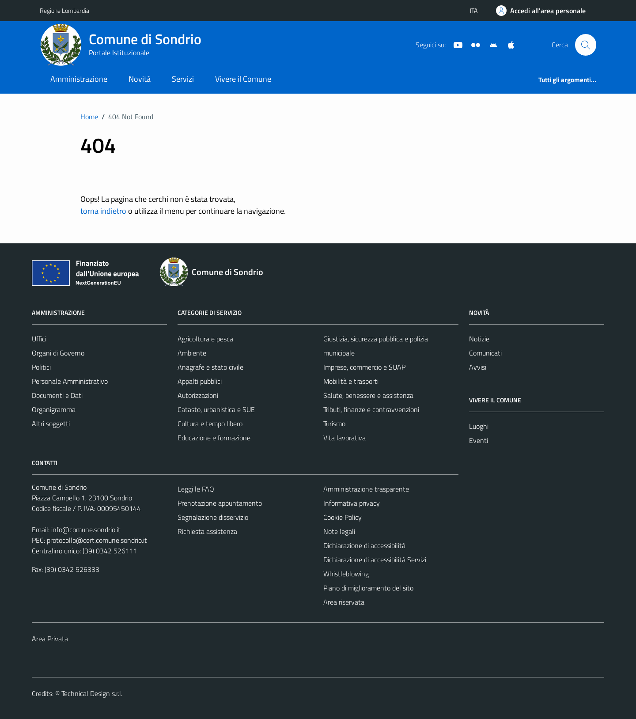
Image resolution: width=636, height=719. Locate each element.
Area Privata (50, 638)
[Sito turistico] (472, 44)
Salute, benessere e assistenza (368, 395)
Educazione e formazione (214, 437)
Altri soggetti (51, 423)
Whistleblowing (346, 573)
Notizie (479, 338)
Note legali (339, 531)
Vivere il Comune (243, 79)
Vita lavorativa (344, 437)
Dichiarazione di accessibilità (364, 545)
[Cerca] (585, 44)
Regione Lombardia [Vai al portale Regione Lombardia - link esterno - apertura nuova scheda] (64, 10)
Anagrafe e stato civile (210, 367)
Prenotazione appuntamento (220, 503)
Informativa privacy (351, 503)
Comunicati (485, 353)
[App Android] (490, 44)
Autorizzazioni (198, 395)
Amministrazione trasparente (366, 489)
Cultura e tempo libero (210, 423)
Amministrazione (78, 79)
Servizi (183, 79)
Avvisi (477, 367)
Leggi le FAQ (196, 489)
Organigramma (54, 409)
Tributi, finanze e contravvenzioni (371, 409)
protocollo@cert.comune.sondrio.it (97, 540)
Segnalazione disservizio (213, 517)
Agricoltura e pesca (205, 338)
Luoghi (478, 426)
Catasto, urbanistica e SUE (216, 409)
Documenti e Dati (57, 395)
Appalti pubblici (200, 381)
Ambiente (192, 353)
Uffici (39, 338)
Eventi (478, 440)
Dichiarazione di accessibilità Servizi (374, 559)
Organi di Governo (58, 353)
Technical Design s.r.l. (91, 693)
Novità (140, 79)
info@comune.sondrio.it (86, 529)
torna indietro (103, 211)
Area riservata (343, 602)
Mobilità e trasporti (351, 381)
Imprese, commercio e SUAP (364, 367)
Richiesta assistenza (207, 531)
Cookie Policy (342, 517)
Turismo (334, 423)
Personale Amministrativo (70, 381)
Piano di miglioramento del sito (368, 588)
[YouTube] (454, 44)
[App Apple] (507, 44)
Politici (41, 367)
